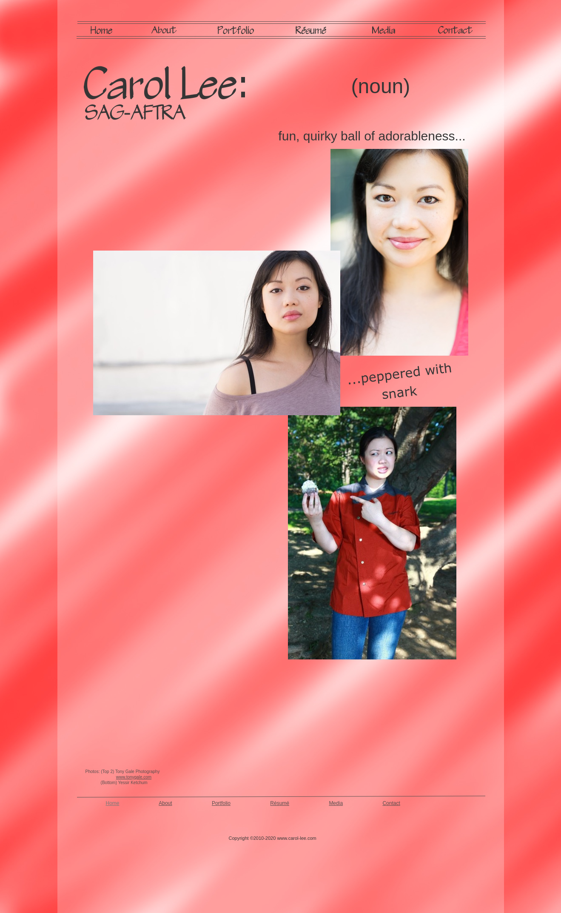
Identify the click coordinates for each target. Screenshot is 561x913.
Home (113, 803)
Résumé (279, 803)
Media (336, 803)
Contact (391, 803)
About (165, 803)
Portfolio (221, 803)
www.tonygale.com (133, 777)
